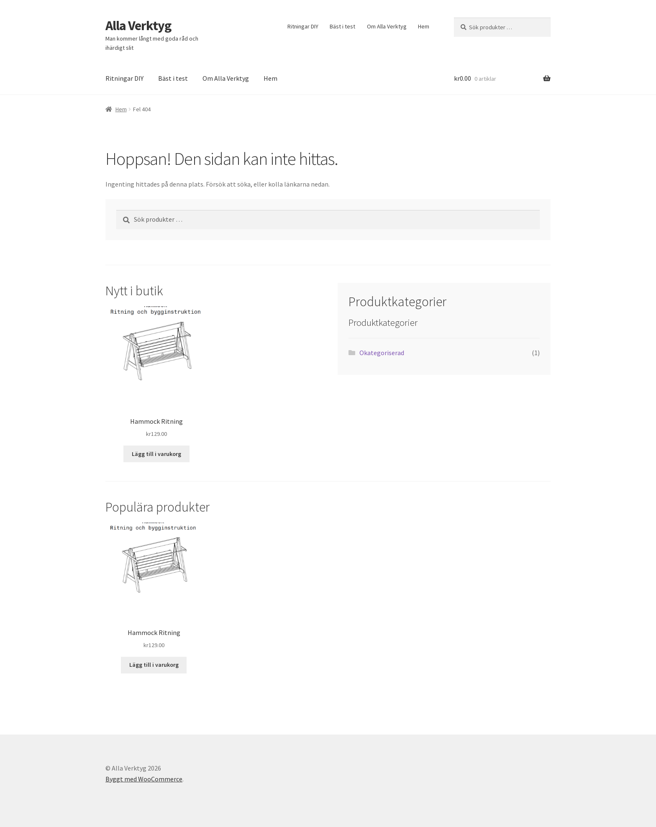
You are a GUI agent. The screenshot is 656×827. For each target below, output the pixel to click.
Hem (423, 26)
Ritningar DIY (302, 26)
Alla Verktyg (138, 25)
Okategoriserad (381, 352)
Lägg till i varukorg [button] (156, 454)
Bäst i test (342, 26)
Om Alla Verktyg (387, 26)
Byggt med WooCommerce (143, 779)
